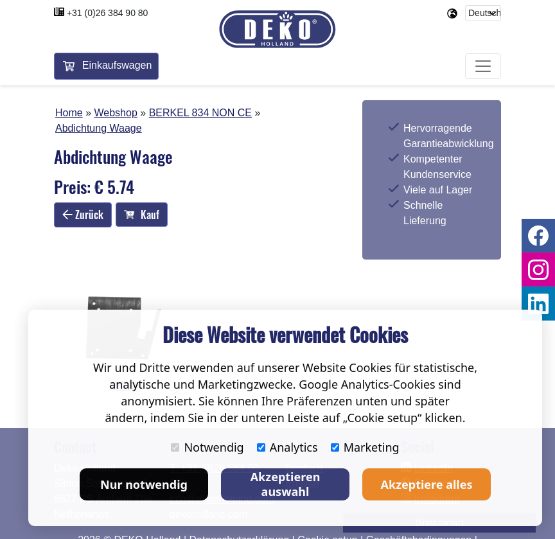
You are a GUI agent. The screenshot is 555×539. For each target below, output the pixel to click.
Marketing (365, 447)
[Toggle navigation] (483, 67)
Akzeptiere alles (427, 484)
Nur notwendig (144, 484)
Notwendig (207, 447)
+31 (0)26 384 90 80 (107, 13)
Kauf (141, 214)
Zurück (82, 214)
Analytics (287, 447)
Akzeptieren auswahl (286, 484)
